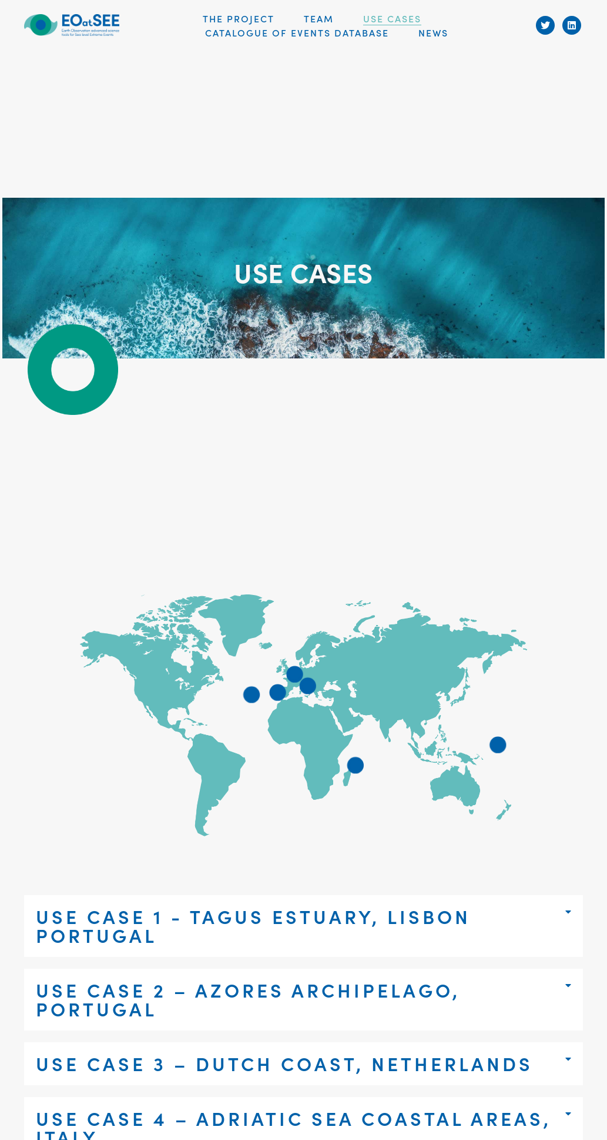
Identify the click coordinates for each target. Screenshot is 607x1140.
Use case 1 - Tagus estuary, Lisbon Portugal (253, 925)
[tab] (303, 926)
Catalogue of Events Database (297, 32)
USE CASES (392, 18)
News (433, 32)
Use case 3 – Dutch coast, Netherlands (284, 1063)
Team (319, 18)
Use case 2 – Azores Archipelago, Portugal (248, 999)
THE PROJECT (238, 18)
